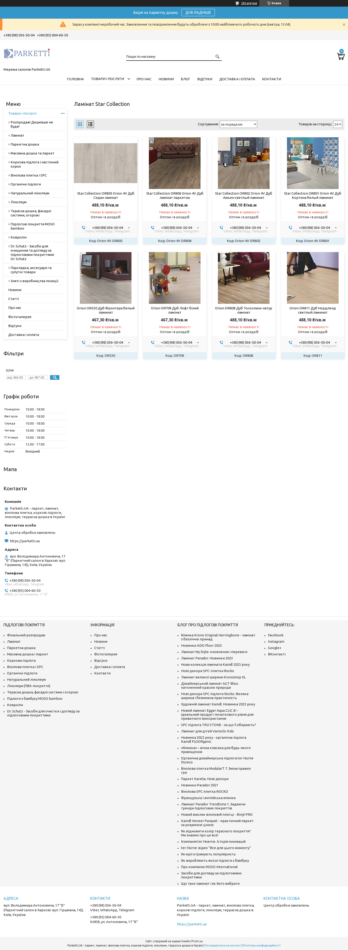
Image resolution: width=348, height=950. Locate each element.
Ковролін (19, 237)
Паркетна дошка (25, 144)
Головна (75, 79)
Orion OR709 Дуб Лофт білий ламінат (175, 310)
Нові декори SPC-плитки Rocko (207, 671)
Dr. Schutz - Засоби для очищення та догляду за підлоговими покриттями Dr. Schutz (32, 252)
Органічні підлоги (26, 184)
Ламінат (17, 135)
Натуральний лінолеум (30, 193)
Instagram (276, 641)
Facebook (275, 635)
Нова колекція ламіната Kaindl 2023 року (215, 664)
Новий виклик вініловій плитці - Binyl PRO (217, 814)
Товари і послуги (107, 79)
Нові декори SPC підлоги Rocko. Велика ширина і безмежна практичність (214, 696)
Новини (166, 79)
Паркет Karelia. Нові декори (204, 779)
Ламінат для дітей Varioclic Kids (207, 731)
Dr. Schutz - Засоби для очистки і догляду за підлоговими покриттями (43, 713)
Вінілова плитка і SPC (29, 175)
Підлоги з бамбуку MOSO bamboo (34, 698)
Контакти (271, 79)
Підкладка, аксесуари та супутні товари (31, 270)
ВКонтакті (277, 654)
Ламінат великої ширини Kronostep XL (213, 677)
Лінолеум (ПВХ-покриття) (28, 686)
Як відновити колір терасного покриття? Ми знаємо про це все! (216, 833)
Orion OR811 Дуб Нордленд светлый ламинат (313, 310)
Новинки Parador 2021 (199, 785)
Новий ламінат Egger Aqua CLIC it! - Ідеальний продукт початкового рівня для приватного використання (217, 714)
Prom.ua (197, 941)
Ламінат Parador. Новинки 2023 (207, 658)
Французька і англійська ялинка (208, 798)
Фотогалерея (19, 317)
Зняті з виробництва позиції (34, 281)
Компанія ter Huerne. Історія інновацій (213, 841)
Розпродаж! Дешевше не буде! (32, 124)
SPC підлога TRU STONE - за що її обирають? (218, 725)
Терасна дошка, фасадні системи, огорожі (31, 213)
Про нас (143, 79)
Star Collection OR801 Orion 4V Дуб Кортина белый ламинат (312, 195)
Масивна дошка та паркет (32, 153)
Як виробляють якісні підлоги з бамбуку (215, 860)
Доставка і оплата (237, 79)
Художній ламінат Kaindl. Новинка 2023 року (218, 704)
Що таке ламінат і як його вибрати (210, 883)
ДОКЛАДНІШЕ (198, 12)
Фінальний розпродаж (26, 635)
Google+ (275, 648)
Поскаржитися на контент (223, 945)
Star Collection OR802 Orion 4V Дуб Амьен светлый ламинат (243, 195)
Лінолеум (19, 202)
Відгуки (204, 79)
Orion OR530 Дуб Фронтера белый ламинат (106, 310)
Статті (13, 299)
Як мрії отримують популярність (208, 854)
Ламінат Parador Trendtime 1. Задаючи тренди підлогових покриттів (213, 806)
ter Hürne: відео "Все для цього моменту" (216, 848)
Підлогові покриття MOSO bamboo (33, 226)
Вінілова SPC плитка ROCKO (204, 791)
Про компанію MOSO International (209, 867)
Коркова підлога (21, 660)
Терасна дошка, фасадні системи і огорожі (42, 692)
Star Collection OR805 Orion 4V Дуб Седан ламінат (105, 195)
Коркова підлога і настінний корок (34, 164)
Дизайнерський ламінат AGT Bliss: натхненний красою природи (210, 685)
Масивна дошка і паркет (27, 654)
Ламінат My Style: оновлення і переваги (214, 652)
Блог (185, 79)
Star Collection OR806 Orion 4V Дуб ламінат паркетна (174, 195)
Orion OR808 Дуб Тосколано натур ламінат (243, 310)
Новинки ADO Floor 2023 (201, 645)
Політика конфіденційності (262, 945)
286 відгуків (249, 3)
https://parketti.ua (25, 541)
